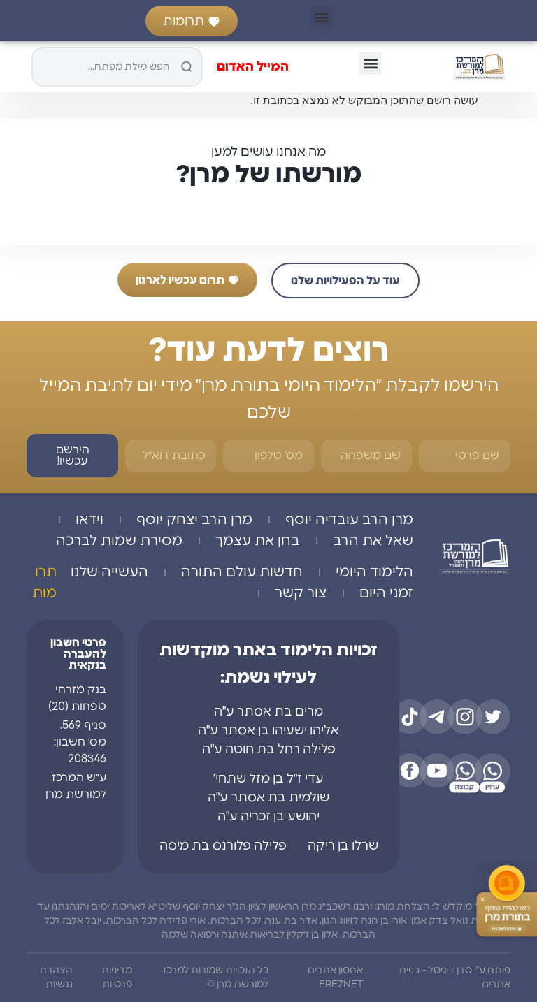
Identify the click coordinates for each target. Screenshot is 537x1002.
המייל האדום (253, 67)
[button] (322, 17)
